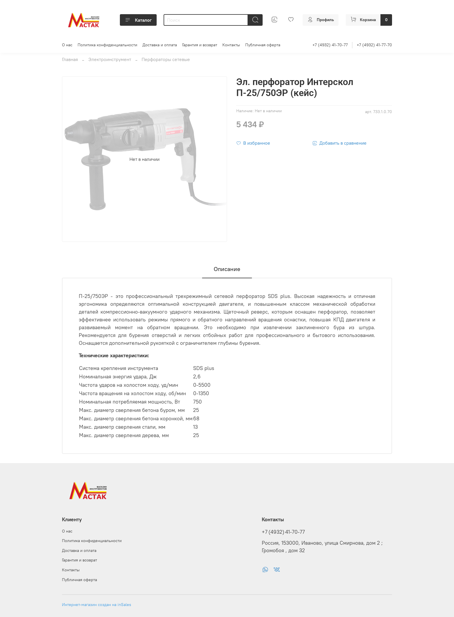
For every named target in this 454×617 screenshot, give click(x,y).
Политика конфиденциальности (107, 44)
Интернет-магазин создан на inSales (96, 604)
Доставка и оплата (159, 44)
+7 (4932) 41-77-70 (374, 44)
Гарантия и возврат (199, 44)
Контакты (231, 44)
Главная (70, 59)
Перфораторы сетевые (166, 59)
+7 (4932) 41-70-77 (330, 44)
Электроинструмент (109, 59)
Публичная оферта (262, 44)
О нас (67, 44)
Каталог (138, 20)
